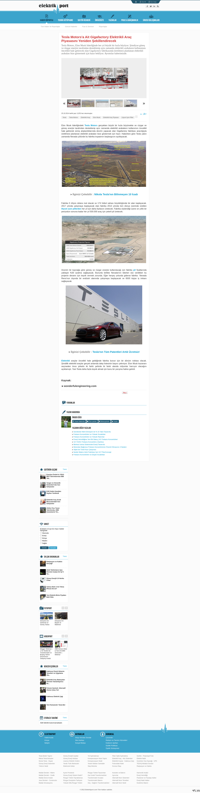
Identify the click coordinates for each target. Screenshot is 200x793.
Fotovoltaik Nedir (118, 763)
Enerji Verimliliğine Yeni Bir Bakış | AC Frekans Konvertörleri (95, 439)
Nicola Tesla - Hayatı (46, 761)
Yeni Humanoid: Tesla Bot (52, 707)
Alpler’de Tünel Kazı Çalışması (84, 450)
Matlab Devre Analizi (46, 778)
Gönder (44, 548)
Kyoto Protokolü (68, 773)
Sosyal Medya (80, 743)
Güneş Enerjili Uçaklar (70, 756)
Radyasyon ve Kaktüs (144, 766)
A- (141, 114)
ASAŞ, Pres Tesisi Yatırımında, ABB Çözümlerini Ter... (50, 510)
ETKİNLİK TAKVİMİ (51, 718)
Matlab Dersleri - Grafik (46, 775)
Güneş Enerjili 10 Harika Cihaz (52, 580)
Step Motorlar (92, 766)
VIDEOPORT (48, 636)
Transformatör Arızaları (95, 778)
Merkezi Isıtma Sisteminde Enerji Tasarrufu (89, 444)
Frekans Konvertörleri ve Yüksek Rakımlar (88, 437)
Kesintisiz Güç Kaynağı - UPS (147, 761)
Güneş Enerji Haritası (70, 758)
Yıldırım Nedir (43, 766)
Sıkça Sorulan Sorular (83, 737)
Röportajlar (103, 26)
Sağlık (44, 543)
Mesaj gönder (105, 421)
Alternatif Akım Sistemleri (120, 778)
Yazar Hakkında (80, 421)
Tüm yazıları (93, 421)
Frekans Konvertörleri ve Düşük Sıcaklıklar (89, 455)
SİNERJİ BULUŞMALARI (151, 17)
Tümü (65, 469)
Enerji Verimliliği (142, 775)
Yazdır (116, 421)
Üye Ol (144, 2)
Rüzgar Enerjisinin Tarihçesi (72, 780)
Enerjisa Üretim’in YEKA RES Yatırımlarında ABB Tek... (52, 476)
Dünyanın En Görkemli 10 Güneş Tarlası (46, 622)
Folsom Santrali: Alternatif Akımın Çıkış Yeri (53, 690)
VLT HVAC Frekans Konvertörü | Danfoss (88, 442)
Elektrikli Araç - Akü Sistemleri (122, 758)
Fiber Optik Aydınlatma (120, 756)
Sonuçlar (53, 548)
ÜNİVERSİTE (99, 17)
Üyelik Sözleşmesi (112, 748)
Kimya (44, 538)
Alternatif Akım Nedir (119, 783)
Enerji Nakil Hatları (143, 780)
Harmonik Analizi (142, 773)
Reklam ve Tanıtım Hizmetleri (116, 740)
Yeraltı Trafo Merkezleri (71, 763)
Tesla (64, 117)
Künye (47, 740)
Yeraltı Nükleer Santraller (96, 763)
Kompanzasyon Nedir (95, 761)
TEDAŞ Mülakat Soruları (145, 763)
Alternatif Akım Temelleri (120, 780)
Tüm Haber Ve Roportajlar (50, 26)
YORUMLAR (70, 402)
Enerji (44, 536)
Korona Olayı (116, 766)
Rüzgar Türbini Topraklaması (73, 778)
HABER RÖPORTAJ (46, 17)
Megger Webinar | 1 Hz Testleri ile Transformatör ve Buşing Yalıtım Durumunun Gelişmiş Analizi (46, 652)
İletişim (47, 743)
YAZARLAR (112, 17)
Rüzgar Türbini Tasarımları (97, 773)
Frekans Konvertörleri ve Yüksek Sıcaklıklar (89, 434)
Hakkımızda (49, 737)
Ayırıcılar (115, 775)
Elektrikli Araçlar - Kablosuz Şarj (123, 761)
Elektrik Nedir (141, 758)
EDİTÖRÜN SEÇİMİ (50, 469)
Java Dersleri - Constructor (48, 780)
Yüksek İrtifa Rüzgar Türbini (72, 783)
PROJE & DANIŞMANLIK (129, 17)
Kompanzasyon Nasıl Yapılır (97, 758)
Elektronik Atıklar (69, 766)
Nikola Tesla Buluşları (46, 758)
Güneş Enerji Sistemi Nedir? (73, 775)
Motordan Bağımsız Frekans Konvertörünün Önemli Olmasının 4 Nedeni (99, 447)
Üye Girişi (153, 2)
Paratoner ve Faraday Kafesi (146, 778)
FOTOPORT (48, 608)
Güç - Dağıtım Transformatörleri (98, 783)
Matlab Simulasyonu (46, 783)
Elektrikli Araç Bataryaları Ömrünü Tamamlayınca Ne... (52, 682)
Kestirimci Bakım (142, 783)
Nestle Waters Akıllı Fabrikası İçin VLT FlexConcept (92, 452)
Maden (44, 541)
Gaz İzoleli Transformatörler (97, 775)
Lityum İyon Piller (127, 117)
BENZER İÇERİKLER (51, 666)
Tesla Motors (73, 117)
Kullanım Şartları (112, 743)
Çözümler (109, 737)
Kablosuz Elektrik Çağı (51, 698)
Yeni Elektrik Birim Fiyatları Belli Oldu (53, 597)
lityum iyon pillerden (71, 209)
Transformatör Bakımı (95, 780)
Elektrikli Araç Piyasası (111, 117)
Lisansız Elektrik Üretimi (71, 761)
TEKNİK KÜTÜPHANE (65, 17)
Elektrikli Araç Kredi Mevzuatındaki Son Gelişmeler (50, 502)
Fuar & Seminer (88, 26)
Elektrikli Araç (85, 117)
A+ (145, 114)
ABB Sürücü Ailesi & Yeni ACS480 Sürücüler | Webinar (61, 651)
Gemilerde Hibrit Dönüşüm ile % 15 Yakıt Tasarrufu (92, 432)
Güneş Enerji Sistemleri (47, 763)
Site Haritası (79, 740)
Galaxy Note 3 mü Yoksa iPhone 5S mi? (52, 589)
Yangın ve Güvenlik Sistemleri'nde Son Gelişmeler (50, 485)
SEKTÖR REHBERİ (84, 17)
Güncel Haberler (71, 26)
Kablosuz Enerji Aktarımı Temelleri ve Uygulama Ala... (52, 673)
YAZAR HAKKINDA (73, 412)
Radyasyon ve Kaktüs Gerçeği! (51, 563)
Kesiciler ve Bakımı (118, 773)
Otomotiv (45, 533)
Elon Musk (96, 117)
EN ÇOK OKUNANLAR (51, 556)
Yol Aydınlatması (93, 756)
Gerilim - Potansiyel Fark (145, 756)
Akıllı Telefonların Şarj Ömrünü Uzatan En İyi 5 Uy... (52, 572)
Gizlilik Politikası (112, 745)
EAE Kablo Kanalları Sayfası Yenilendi (50, 493)
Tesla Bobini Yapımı (45, 756)
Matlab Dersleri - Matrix (47, 773)
